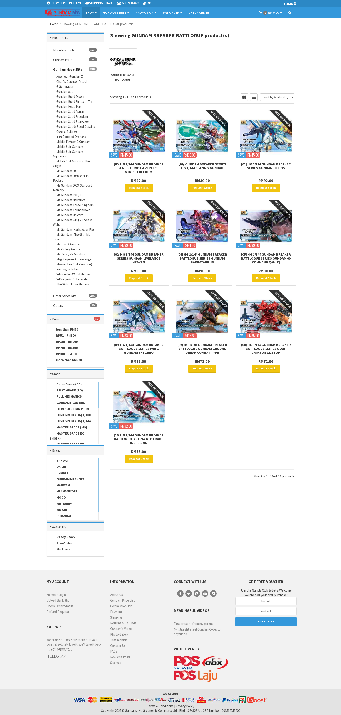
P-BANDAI (60, 516)
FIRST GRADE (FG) (66, 390)
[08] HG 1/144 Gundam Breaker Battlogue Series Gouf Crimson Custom (266, 348)
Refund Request (58, 612)
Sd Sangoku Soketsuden (72, 279)
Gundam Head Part (69, 107)
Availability (59, 527)
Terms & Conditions (160, 706)
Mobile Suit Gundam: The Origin (71, 163)
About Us (116, 595)
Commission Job (121, 606)
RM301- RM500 (63, 354)
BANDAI (59, 461)
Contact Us (118, 646)
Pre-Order (61, 543)
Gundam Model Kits (75, 69)
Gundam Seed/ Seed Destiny (75, 127)
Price (55, 319)
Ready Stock (62, 537)
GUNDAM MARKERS (67, 479)
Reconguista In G (67, 269)
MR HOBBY (61, 504)
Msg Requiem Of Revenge (74, 259)
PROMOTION (146, 12)
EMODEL (59, 473)
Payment (116, 612)
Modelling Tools (75, 50)
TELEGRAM (56, 656)
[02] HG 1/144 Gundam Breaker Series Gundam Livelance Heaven (139, 258)
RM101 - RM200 (64, 342)
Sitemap (115, 663)
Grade (56, 374)
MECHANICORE (64, 491)
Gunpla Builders (67, 132)
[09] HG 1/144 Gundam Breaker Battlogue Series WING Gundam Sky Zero (139, 348)
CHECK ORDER (199, 12)
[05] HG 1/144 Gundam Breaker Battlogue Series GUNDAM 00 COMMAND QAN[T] (266, 258)
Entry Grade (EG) (66, 384)
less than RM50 (64, 329)
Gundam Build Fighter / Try (74, 101)
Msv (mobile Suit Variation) (74, 264)
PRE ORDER (172, 12)
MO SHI (58, 510)
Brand (56, 450)
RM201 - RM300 (64, 348)
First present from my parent (193, 624)
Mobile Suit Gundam (69, 147)
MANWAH (60, 485)
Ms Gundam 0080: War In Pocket (71, 178)
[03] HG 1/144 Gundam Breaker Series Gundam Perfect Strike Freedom (139, 168)
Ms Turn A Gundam (68, 244)
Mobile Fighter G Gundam (73, 142)
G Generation (65, 86)
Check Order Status (60, 606)
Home (54, 24)
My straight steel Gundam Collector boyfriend (198, 631)
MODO (58, 497)
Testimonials (118, 640)
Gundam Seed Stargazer (72, 122)
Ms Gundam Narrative (70, 200)
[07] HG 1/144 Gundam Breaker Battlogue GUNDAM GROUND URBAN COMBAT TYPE (202, 348)
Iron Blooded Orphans (71, 137)
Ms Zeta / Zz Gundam (70, 254)
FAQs (113, 651)
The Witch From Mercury (73, 284)
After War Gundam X (69, 76)
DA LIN (58, 467)
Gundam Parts (75, 59)
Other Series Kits (75, 296)
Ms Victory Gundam (69, 249)
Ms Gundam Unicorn (69, 215)
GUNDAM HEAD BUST (68, 403)
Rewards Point (120, 657)
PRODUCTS (60, 38)
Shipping (116, 617)
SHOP (91, 12)
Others (75, 305)
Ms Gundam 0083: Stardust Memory (72, 187)
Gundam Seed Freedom (72, 117)
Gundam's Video (121, 629)
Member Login (56, 595)
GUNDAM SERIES (116, 12)
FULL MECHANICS (66, 396)
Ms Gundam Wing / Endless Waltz (72, 222)
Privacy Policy (185, 706)
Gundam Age (64, 91)
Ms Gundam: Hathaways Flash (76, 230)
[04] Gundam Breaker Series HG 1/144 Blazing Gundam (202, 166)
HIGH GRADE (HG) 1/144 (70, 421)
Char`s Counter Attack (71, 81)
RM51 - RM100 (63, 335)
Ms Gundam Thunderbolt (73, 210)
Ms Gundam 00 (66, 171)
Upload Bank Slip (58, 600)
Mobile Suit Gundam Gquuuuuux (68, 154)
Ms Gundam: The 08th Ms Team (71, 237)
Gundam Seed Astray (70, 112)
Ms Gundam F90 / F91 (70, 195)
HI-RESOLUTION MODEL (70, 409)
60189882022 (60, 649)
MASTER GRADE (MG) (68, 427)
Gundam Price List (122, 600)
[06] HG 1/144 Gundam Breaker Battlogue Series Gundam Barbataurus (202, 258)
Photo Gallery (119, 634)
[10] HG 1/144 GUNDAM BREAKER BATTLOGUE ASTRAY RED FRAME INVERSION (139, 439)
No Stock (60, 549)
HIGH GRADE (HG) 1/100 (70, 415)
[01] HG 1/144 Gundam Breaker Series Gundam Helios (266, 166)
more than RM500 (66, 360)
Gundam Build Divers (70, 96)
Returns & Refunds (123, 623)
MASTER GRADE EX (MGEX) (67, 435)
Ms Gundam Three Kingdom (75, 205)
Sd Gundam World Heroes (73, 274)
